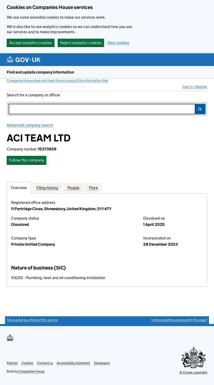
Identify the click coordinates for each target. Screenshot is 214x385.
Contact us (45, 363)
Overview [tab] (19, 187)
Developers (102, 363)
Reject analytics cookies (81, 42)
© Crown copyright (193, 372)
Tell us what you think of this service (32, 320)
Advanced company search (30, 125)
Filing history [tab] (47, 187)
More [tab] (93, 187)
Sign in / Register (195, 87)
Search (200, 109)
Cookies (27, 363)
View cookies (118, 43)
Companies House (31, 371)
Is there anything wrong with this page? (179, 320)
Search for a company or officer (33, 95)
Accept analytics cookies (30, 42)
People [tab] (73, 187)
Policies (12, 363)
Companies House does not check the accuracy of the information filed (57, 81)
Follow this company (26, 160)
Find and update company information (40, 72)
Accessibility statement (73, 363)
